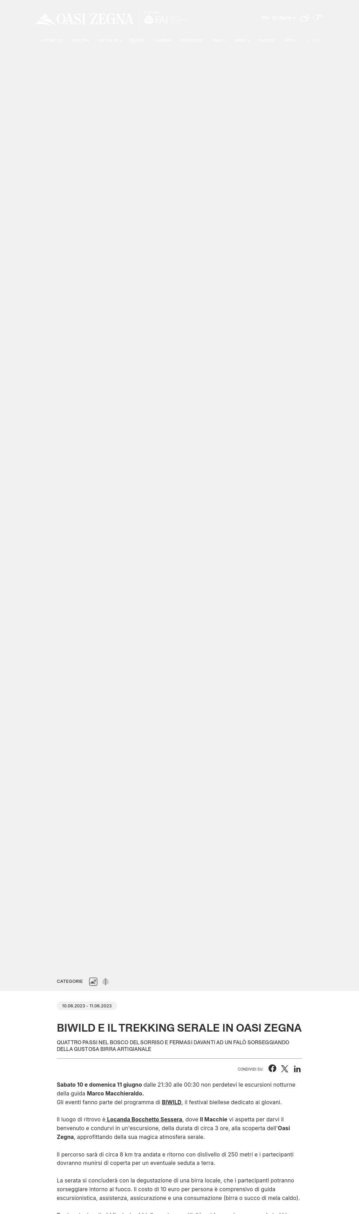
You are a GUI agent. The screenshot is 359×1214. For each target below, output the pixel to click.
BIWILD (172, 1102)
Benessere (192, 40)
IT (309, 40)
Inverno (267, 40)
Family (218, 40)
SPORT (240, 40)
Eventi (137, 40)
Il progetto (50, 40)
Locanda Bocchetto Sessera (144, 1119)
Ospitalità (108, 40)
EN (316, 40)
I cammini (162, 40)
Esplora (80, 40)
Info (289, 40)
